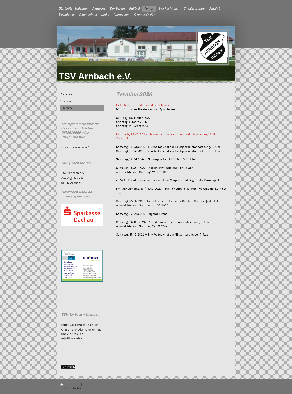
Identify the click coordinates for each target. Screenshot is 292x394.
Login (228, 385)
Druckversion (70, 385)
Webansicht (225, 388)
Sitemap (88, 385)
